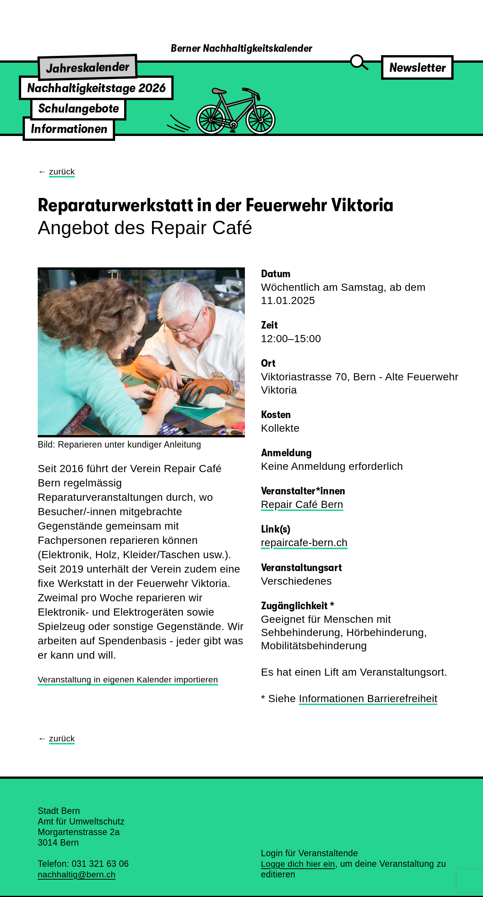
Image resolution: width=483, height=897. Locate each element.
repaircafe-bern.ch (305, 542)
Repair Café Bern (303, 504)
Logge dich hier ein (299, 863)
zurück (62, 171)
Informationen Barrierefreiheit (369, 698)
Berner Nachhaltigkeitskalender (241, 48)
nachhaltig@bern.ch (77, 873)
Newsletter (417, 67)
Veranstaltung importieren (130, 679)
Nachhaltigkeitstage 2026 (96, 87)
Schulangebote (78, 108)
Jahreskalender (88, 67)
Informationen (69, 128)
